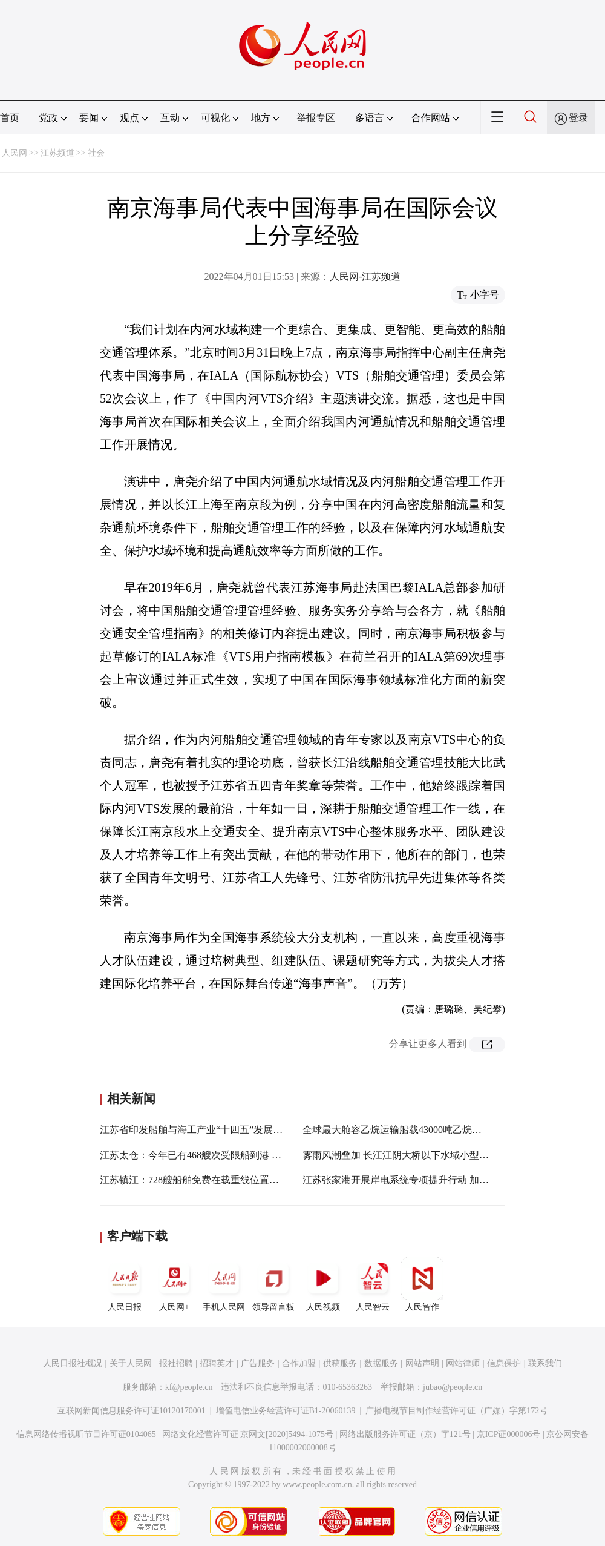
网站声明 (422, 1363)
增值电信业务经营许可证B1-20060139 (286, 1410)
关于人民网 (131, 1363)
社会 (96, 152)
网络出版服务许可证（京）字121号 (405, 1434)
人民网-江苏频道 (365, 276)
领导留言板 (273, 1284)
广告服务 (258, 1363)
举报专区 (315, 118)
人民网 (14, 152)
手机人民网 (224, 1284)
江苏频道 (57, 152)
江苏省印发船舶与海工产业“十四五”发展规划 (196, 1130)
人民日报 (124, 1284)
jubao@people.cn (452, 1387)
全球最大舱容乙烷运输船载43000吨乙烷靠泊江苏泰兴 (416, 1130)
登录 (578, 118)
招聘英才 (217, 1363)
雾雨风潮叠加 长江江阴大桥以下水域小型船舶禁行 (410, 1155)
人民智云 (373, 1284)
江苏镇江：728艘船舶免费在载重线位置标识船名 (204, 1180)
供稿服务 (340, 1363)
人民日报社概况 (72, 1363)
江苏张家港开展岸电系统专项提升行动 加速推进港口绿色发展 (434, 1180)
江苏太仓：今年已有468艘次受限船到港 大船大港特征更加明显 (234, 1155)
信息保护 (504, 1363)
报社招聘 (176, 1363)
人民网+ (174, 1284)
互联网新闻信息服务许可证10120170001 (131, 1410)
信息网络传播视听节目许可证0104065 (86, 1434)
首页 (9, 118)
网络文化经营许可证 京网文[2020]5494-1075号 (248, 1434)
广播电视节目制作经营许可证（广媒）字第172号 (456, 1410)
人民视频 (323, 1284)
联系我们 (545, 1363)
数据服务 (381, 1363)
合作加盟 (299, 1363)
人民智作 (422, 1284)
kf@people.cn (189, 1387)
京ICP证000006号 (509, 1434)
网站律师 (463, 1363)
